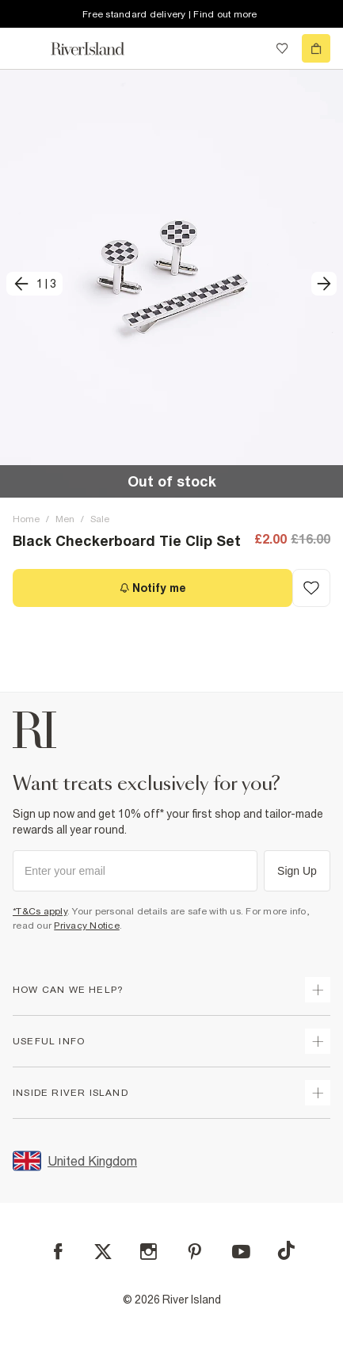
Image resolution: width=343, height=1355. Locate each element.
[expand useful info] (317, 1041)
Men (64, 519)
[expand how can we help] (317, 989)
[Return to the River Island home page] (98, 48)
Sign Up (297, 871)
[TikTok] (285, 1250)
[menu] (27, 48)
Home (26, 519)
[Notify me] (152, 588)
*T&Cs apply (40, 911)
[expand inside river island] (317, 1092)
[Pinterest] (194, 1251)
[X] (102, 1252)
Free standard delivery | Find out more (169, 14)
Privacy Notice (87, 925)
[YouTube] (241, 1251)
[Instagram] (148, 1251)
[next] (324, 284)
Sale (99, 519)
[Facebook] (58, 1251)
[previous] (34, 284)
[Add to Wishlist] (311, 588)
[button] (171, 283)
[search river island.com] (249, 48)
